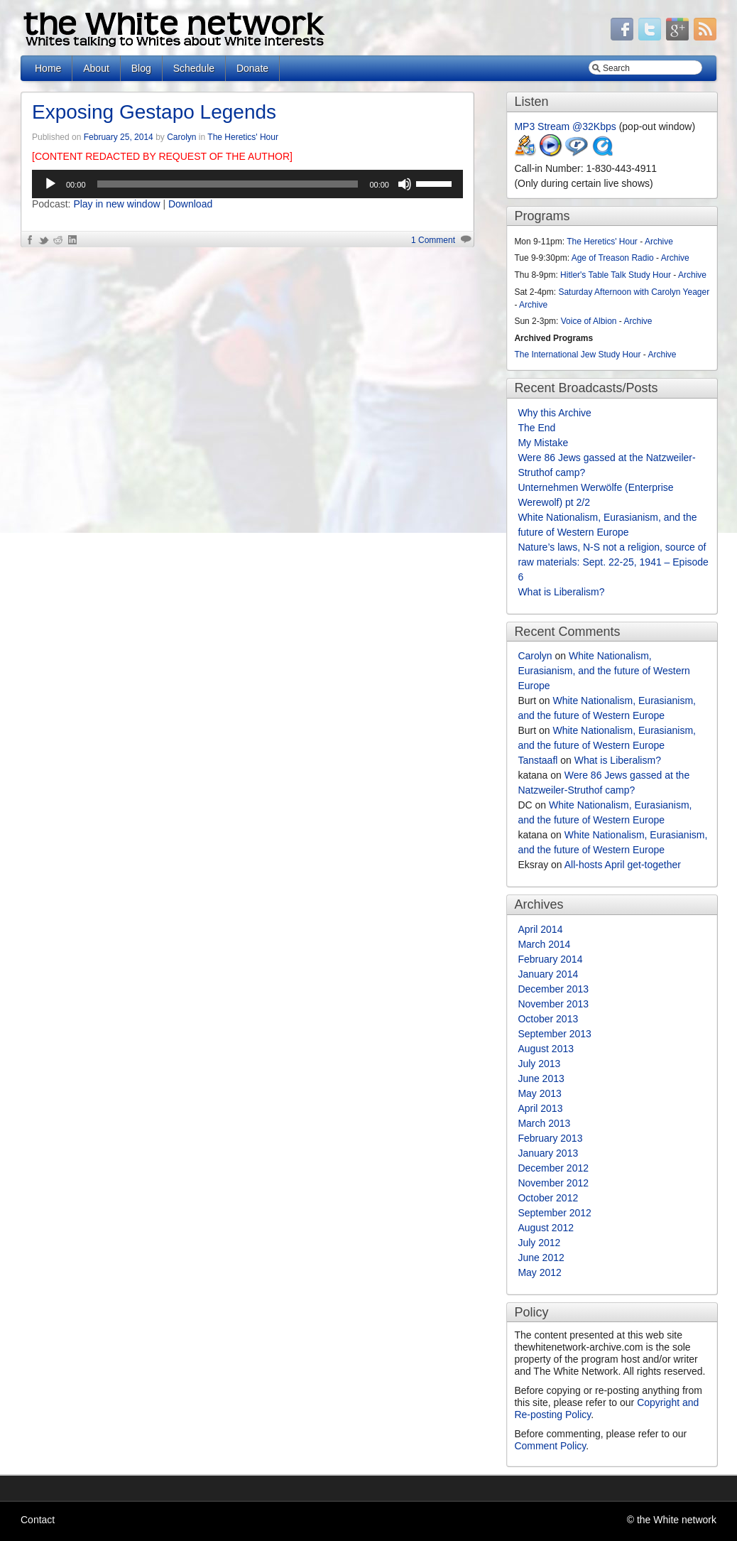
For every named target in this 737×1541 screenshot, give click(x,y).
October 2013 (548, 1018)
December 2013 (553, 989)
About (96, 68)
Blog (141, 68)
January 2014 (548, 974)
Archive (659, 242)
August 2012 (546, 1227)
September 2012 (554, 1212)
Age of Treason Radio (613, 258)
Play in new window (116, 204)
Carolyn (181, 137)
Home (48, 68)
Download (190, 204)
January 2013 (548, 1153)
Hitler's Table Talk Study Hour (615, 275)
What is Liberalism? (561, 592)
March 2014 (544, 944)
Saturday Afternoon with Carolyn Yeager (633, 292)
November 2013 (553, 1004)
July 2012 (539, 1242)
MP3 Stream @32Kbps (565, 126)
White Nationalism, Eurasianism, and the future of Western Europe (604, 670)
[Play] (50, 184)
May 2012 (539, 1272)
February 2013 (550, 1138)
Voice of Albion (589, 321)
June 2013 (541, 1078)
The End (536, 427)
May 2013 (539, 1093)
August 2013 (546, 1048)
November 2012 (553, 1183)
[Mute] (405, 184)
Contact (38, 1519)
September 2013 (554, 1033)
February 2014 (550, 959)
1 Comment (433, 240)
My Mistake (543, 442)
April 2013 (540, 1108)
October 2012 (548, 1198)
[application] (247, 184)
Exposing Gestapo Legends (154, 112)
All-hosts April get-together (622, 864)
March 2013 (544, 1123)
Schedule (193, 68)
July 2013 (539, 1063)
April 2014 (540, 929)
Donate (252, 68)
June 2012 (541, 1257)
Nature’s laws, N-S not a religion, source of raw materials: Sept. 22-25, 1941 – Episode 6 (613, 562)
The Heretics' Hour (242, 137)
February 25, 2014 (118, 137)
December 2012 (553, 1168)
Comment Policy (550, 1445)
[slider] (228, 184)
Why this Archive (554, 412)
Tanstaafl (537, 760)
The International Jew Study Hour (577, 354)
